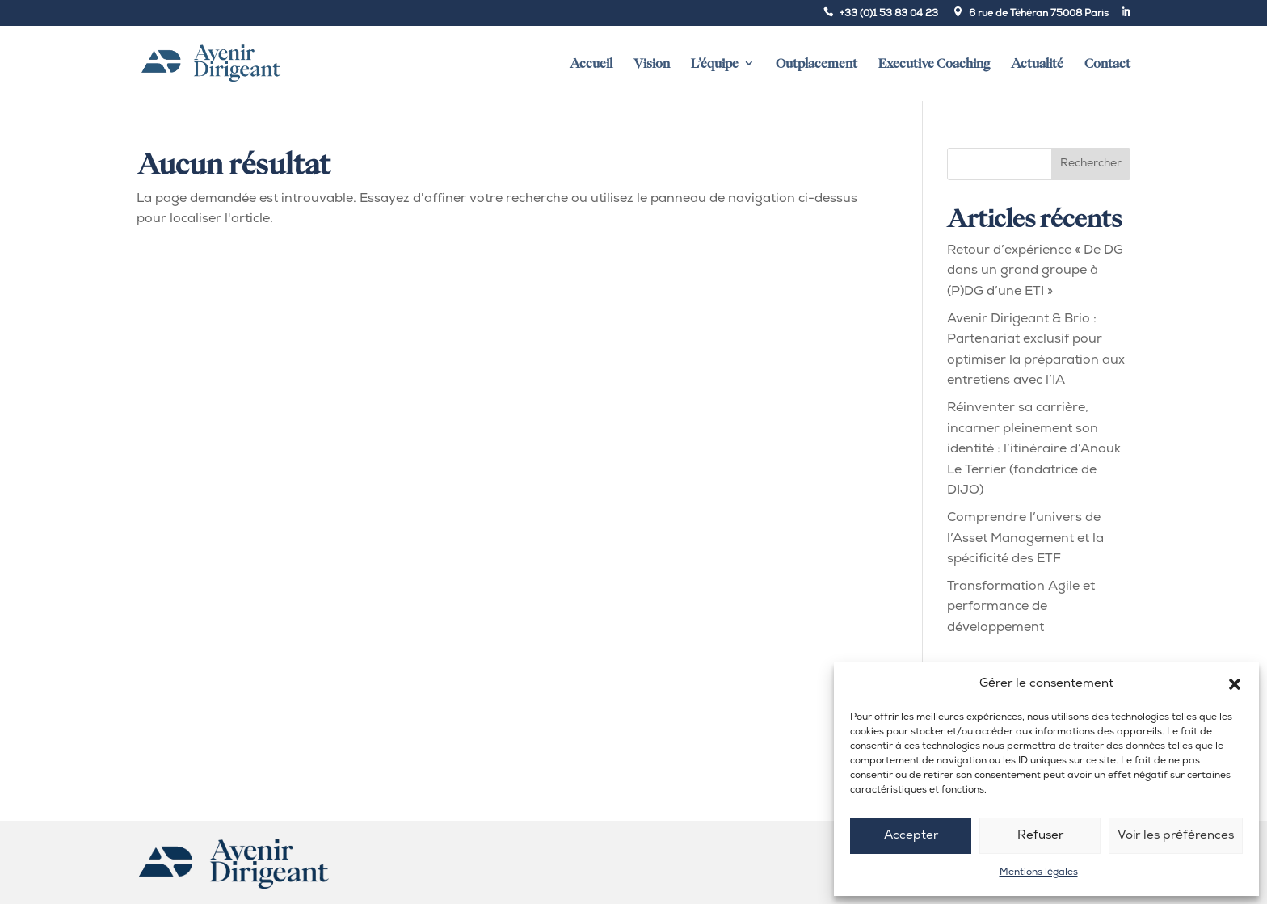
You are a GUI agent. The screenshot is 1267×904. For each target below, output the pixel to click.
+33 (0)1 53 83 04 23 (889, 14)
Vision (652, 63)
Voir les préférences (1176, 836)
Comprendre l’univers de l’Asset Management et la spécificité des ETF (1025, 538)
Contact (1107, 63)
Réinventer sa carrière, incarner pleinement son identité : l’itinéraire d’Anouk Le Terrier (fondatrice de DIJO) (1034, 449)
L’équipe (715, 63)
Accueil (591, 63)
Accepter (911, 836)
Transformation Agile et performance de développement (1021, 607)
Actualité (1037, 63)
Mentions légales (1039, 872)
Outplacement (816, 63)
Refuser (1040, 836)
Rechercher (1091, 164)
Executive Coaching (934, 63)
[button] (1235, 684)
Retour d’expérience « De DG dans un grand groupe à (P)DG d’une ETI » (1035, 271)
